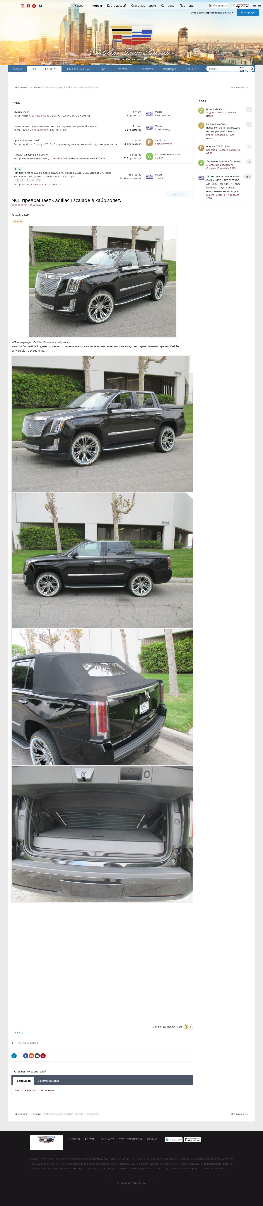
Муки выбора (21, 112)
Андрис (26, 115)
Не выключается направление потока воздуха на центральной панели (55, 126)
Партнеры (187, 6)
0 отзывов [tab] (24, 1080)
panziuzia (27, 144)
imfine (25, 129)
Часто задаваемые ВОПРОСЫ (88, 158)
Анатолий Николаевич (35, 158)
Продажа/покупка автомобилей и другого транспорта (85, 144)
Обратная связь (137, 1176)
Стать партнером (143, 6)
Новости (80, 6)
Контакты (168, 6)
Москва (57, 184)
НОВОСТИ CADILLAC (44, 69)
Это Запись (244, 69)
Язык (108, 1176)
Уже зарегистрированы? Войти (212, 12)
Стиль (120, 1176)
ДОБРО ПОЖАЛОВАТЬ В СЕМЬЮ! (71, 115)
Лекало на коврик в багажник (31, 154)
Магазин (124, 69)
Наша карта (108, 1139)
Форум (97, 6)
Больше (191, 69)
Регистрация (248, 12)
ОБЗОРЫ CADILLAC (78, 69)
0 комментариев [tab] (48, 1080)
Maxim (159, 111)
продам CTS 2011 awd (26, 140)
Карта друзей (116, 6)
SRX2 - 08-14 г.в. (58, 129)
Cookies (153, 1176)
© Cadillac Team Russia (131, 1183)
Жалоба (18, 1032)
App (104, 69)
